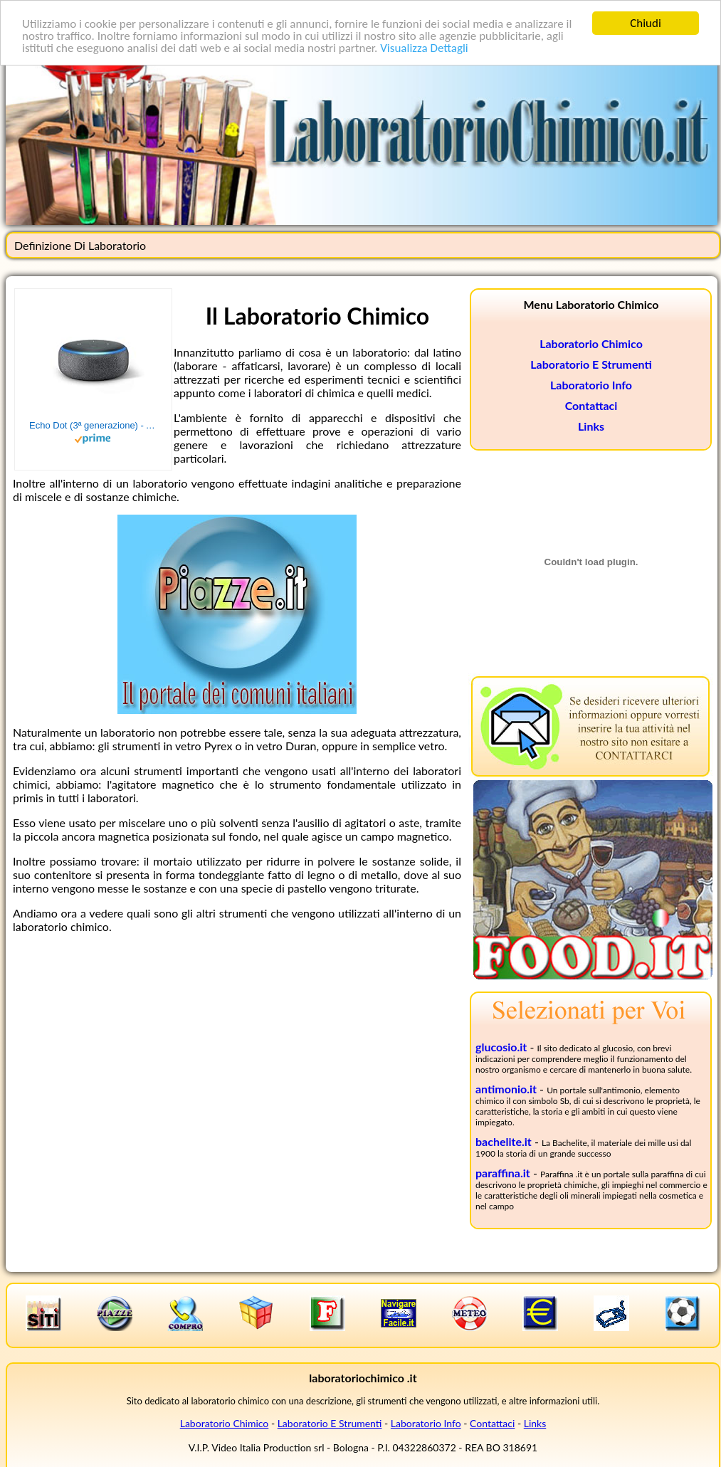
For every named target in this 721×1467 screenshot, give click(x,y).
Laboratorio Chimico (591, 343)
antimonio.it (506, 1088)
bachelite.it (503, 1141)
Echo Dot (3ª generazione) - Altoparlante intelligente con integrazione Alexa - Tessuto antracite (93, 425)
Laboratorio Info (591, 384)
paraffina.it (502, 1172)
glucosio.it (501, 1046)
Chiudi (645, 23)
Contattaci (591, 405)
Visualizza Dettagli (424, 48)
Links (591, 426)
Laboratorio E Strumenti (590, 364)
